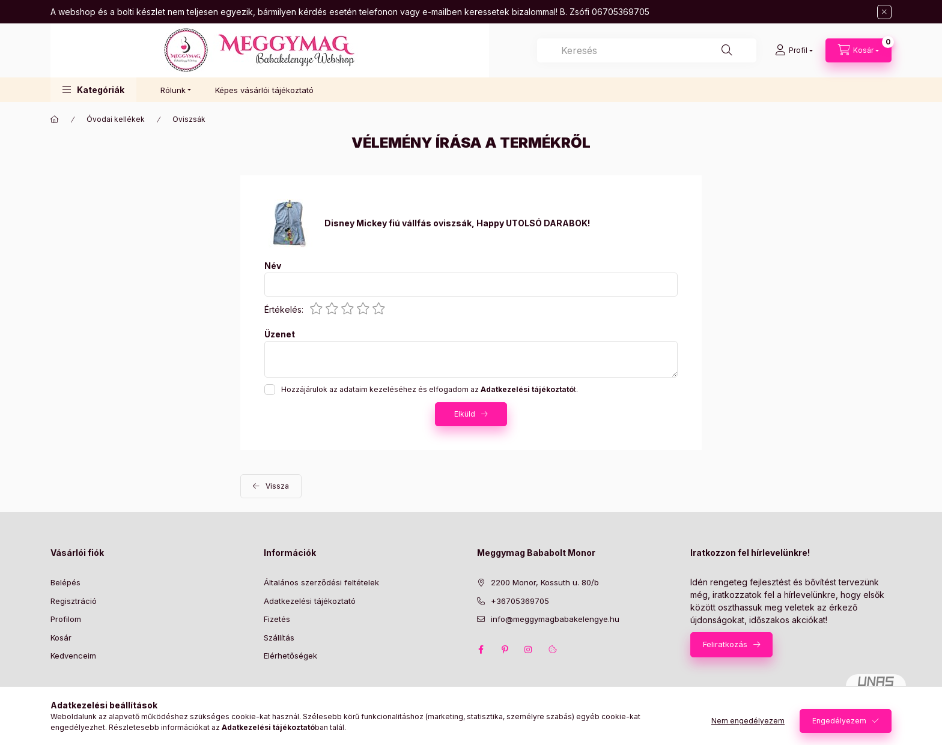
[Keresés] (727, 50)
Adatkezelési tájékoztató (310, 601)
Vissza (277, 485)
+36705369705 (520, 601)
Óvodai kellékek (116, 119)
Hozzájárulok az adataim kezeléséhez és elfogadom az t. (429, 389)
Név (272, 266)
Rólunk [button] (173, 90)
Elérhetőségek (290, 655)
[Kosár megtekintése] (858, 50)
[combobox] (646, 50)
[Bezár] (884, 12)
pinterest (505, 650)
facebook (481, 650)
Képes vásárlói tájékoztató (264, 90)
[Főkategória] (54, 119)
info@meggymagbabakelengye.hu (555, 619)
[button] (93, 89)
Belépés (65, 582)
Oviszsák (188, 119)
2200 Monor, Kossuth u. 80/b (545, 582)
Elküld (464, 413)
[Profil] (793, 50)
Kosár (60, 637)
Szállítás (279, 637)
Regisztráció (73, 601)
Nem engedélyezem (748, 720)
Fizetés (277, 619)
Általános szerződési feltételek (321, 582)
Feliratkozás (725, 644)
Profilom (65, 619)
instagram (529, 650)
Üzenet (279, 334)
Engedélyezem (839, 720)
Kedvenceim (73, 655)
